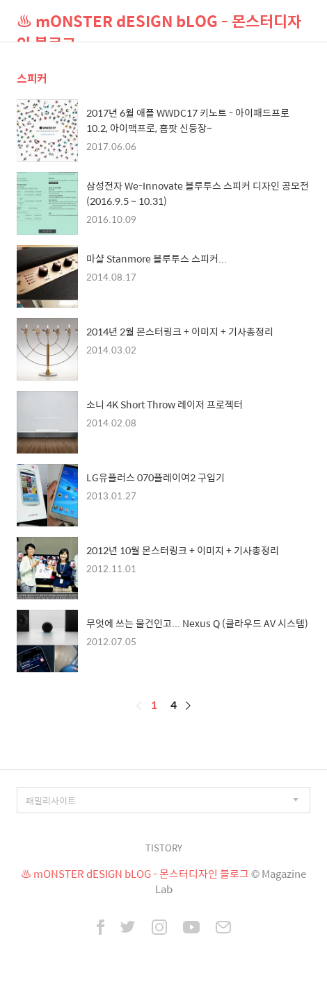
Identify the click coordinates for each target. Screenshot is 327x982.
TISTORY (163, 847)
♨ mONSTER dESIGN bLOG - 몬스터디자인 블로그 (159, 25)
